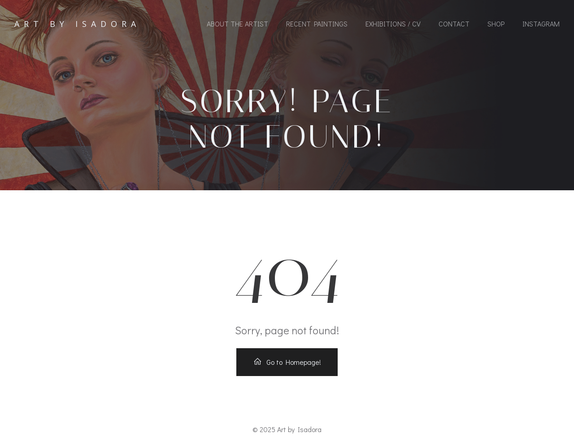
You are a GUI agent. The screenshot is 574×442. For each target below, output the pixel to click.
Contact (454, 23)
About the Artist (237, 23)
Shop (495, 23)
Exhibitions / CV (393, 23)
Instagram (541, 23)
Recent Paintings (317, 23)
